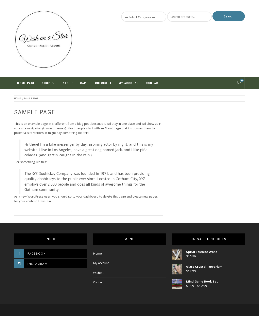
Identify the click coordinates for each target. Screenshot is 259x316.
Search (228, 16)
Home (17, 98)
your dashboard (87, 196)
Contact (153, 83)
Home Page (26, 83)
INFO (67, 83)
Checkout (103, 83)
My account (129, 83)
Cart (84, 83)
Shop (48, 83)
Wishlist (98, 273)
